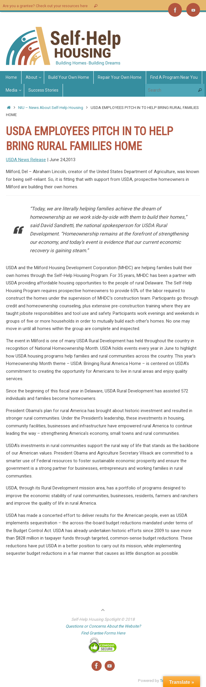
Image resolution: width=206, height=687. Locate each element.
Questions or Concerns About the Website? (103, 626)
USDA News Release (26, 159)
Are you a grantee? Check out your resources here (45, 6)
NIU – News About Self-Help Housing (50, 107)
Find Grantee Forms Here (103, 633)
